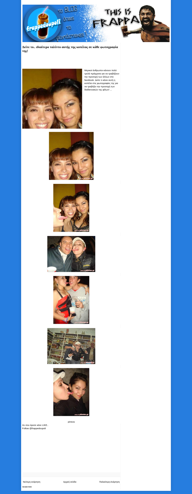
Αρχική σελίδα (69, 482)
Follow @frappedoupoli (34, 428)
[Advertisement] (71, 60)
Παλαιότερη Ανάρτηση (109, 482)
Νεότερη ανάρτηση (31, 482)
